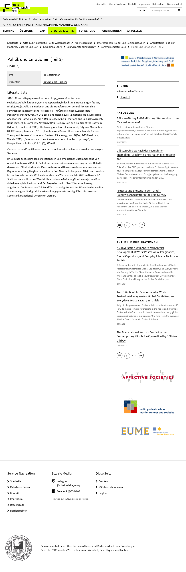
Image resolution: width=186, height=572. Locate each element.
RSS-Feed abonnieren (111, 487)
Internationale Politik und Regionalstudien (121, 42)
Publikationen (111, 30)
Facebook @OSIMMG (68, 491)
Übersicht (123, 97)
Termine (8, 30)
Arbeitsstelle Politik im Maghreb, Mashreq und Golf (46, 24)
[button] (142, 10)
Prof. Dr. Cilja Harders (55, 81)
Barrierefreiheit (174, 4)
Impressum (144, 4)
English (103, 493)
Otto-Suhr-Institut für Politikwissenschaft (78, 19)
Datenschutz (158, 4)
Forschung (87, 30)
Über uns (26, 30)
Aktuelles (134, 30)
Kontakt (132, 4)
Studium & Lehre (62, 30)
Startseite (101, 4)
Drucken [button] (103, 481)
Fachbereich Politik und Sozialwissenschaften (28, 19)
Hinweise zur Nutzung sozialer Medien (70, 498)
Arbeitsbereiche (83, 42)
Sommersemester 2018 (113, 46)
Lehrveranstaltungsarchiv (81, 46)
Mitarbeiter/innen (117, 4)
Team (41, 30)
